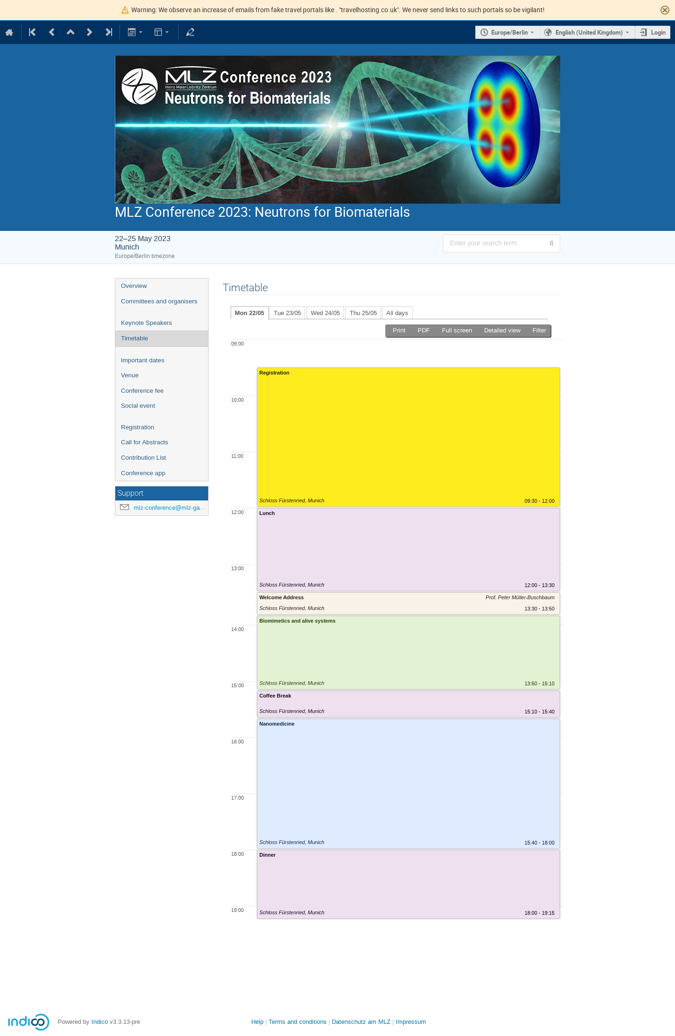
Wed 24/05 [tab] (325, 313)
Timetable (134, 338)
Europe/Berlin (509, 32)
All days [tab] (397, 313)
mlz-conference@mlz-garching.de (179, 508)
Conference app (143, 473)
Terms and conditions (298, 1022)
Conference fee (142, 390)
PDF (424, 330)
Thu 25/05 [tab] (363, 313)
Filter (539, 330)
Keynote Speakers (146, 322)
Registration (137, 427)
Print (399, 330)
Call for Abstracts (144, 442)
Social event (138, 405)
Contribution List (143, 457)
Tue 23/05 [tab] (287, 313)
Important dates (143, 360)
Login (658, 32)
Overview (134, 285)
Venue (130, 375)
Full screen (457, 330)
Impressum (411, 1022)
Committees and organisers (159, 301)
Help (257, 1022)
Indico (99, 1022)
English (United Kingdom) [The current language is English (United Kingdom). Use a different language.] (589, 32)
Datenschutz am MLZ (361, 1022)
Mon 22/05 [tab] (249, 312)
